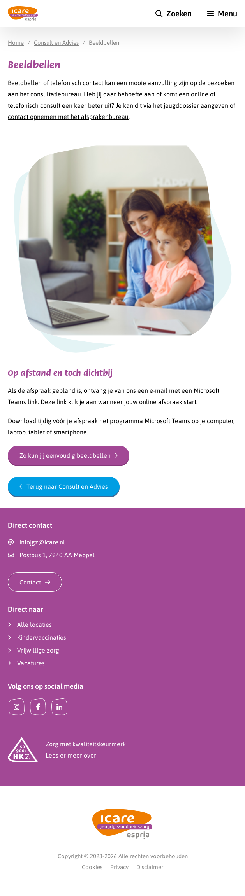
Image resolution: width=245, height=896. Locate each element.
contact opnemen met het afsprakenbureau (68, 116)
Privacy (119, 867)
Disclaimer (149, 867)
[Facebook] (38, 707)
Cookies (92, 867)
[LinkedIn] (59, 707)
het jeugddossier (176, 105)
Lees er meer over (71, 755)
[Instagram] (16, 707)
